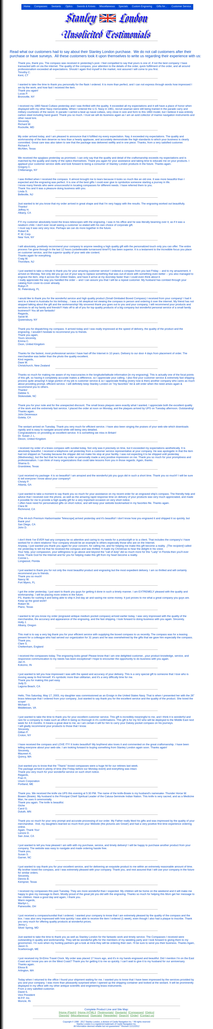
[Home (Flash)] (67, 1012)
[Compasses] (136, 1012)
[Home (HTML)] (87, 1012)
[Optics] (149, 1012)
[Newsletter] (110, 1015)
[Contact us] (147, 1015)
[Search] (124, 1015)
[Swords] (64, 1015)
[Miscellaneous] (80, 1015)
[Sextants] (121, 1012)
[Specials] (96, 1015)
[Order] (134, 1015)
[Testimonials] (105, 1012)
